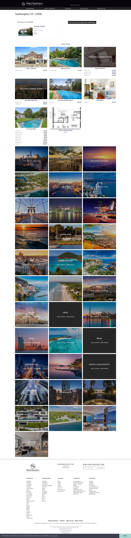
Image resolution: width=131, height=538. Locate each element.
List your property (77, 481)
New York (44, 487)
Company (68, 8)
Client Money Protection (65, 532)
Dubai (27, 513)
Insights (75, 485)
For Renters (91, 484)
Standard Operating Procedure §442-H (65, 528)
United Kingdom (29, 488)
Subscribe (101, 468)
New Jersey (28, 492)
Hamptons (28, 482)
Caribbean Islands (30, 501)
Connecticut (28, 496)
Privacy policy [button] (54, 535)
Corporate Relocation (93, 488)
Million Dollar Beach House (79, 491)
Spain (27, 499)
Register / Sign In (75, 5)
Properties (30, 8)
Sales (24, 161)
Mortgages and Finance (94, 492)
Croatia (28, 511)
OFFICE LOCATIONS (53, 521)
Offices (59, 485)
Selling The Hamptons (78, 489)
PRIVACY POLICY (79, 521)
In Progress (44, 481)
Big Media (75, 488)
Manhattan (28, 481)
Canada (28, 512)
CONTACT (62, 521)
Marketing (84, 8)
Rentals (29, 161)
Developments (49, 8)
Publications (76, 494)
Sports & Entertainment (94, 487)
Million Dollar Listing (77, 492)
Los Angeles (28, 484)
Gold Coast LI (29, 495)
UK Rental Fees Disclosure (65, 533)
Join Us (59, 488)
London (43, 488)
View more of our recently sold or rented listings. (82, 22)
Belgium (28, 508)
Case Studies (45, 484)
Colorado (28, 487)
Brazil (27, 516)
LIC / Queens (29, 494)
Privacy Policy (61, 491)
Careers (59, 484)
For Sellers (91, 482)
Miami (27, 489)
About (59, 481)
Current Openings (61, 489)
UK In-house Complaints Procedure (65, 529)
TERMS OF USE (69, 521)
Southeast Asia (29, 518)
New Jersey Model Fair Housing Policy (66, 530)
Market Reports (92, 494)
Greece (28, 506)
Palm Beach (28, 485)
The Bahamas (29, 515)
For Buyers (91, 481)
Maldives (44, 501)
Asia (43, 499)
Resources (101, 8)
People (59, 482)
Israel (27, 509)
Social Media (76, 487)
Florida (43, 489)
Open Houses (36, 161)
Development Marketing (47, 485)
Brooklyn (28, 491)
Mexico (28, 505)
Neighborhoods (92, 491)
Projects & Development (78, 482)
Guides (90, 489)
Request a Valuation (77, 484)
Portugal (28, 498)
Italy (27, 504)
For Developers (92, 485)
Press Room (60, 487)
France (27, 502)
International (44, 482)
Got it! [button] (125, 535)
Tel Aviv (43, 498)
